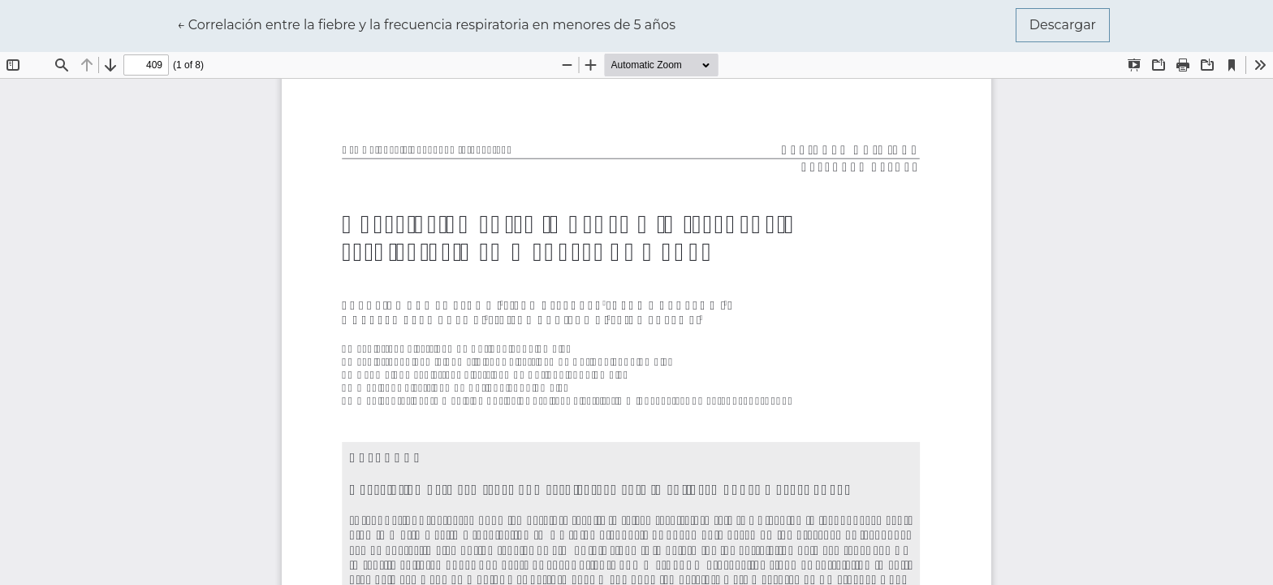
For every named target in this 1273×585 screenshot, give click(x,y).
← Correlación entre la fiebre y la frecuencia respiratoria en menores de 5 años (426, 23)
